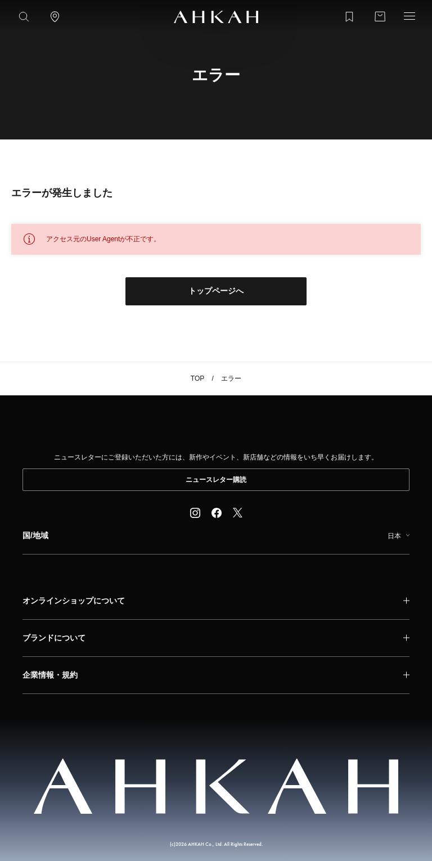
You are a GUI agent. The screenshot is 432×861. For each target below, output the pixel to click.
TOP (197, 378)
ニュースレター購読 (216, 480)
